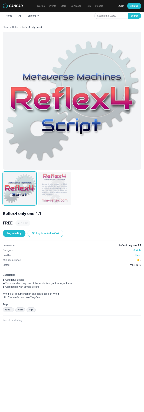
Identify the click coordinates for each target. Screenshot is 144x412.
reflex (20, 310)
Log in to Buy (14, 233)
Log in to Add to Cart (45, 233)
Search (134, 15)
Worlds (41, 6)
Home (9, 15)
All (20, 15)
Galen (15, 27)
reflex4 (8, 310)
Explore (33, 15)
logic (31, 310)
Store (63, 6)
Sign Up (134, 6)
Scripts (137, 250)
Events (52, 6)
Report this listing (12, 320)
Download (76, 6)
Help (88, 6)
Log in (120, 6)
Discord (99, 6)
